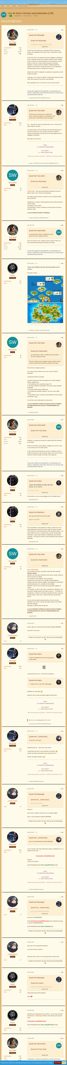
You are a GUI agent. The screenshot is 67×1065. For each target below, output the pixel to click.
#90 (62, 549)
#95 (62, 832)
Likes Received (7, 47)
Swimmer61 (17, 15)
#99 (62, 1010)
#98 (62, 972)
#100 (62, 1038)
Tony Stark (38, 138)
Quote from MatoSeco (36, 512)
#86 (62, 337)
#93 (62, 731)
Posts (5, 49)
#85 (62, 263)
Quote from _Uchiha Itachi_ (38, 736)
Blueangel (40, 720)
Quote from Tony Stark (37, 110)
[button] (2, 2)
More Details (58, 1062)
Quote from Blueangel (36, 35)
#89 (62, 507)
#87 (62, 419)
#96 (62, 897)
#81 (62, 30)
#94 (62, 789)
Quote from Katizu (35, 481)
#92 (62, 648)
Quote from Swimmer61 (37, 230)
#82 (62, 105)
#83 (62, 170)
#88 (62, 475)
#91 (62, 623)
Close (64, 1062)
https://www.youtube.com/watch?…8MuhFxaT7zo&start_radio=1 (45, 156)
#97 (62, 942)
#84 (62, 225)
